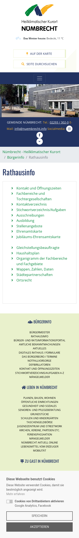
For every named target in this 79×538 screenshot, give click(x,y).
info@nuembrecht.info (31, 129)
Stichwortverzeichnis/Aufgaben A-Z (39, 373)
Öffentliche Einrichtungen (39, 402)
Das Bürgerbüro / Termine (39, 356)
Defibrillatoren (39, 364)
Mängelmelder (39, 377)
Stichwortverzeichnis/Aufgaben (41, 209)
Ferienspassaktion (39, 434)
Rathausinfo (39, 336)
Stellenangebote (29, 226)
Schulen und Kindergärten (39, 418)
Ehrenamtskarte (29, 231)
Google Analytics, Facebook (39, 503)
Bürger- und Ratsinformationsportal (39, 340)
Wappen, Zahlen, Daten (35, 269)
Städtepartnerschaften (34, 274)
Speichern (39, 515)
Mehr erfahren (15, 494)
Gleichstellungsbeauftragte (37, 247)
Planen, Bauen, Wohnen (39, 398)
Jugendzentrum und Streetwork (39, 426)
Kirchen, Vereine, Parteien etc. (39, 430)
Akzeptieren (39, 526)
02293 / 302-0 (59, 122)
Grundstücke (39, 414)
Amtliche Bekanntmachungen (39, 344)
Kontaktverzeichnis (31, 204)
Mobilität (39, 450)
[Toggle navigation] (40, 78)
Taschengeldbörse (40, 422)
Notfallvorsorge (39, 360)
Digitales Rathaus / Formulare (39, 352)
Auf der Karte (39, 54)
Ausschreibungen (30, 215)
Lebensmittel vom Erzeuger (39, 446)
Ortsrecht (24, 280)
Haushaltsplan (27, 253)
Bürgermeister (39, 332)
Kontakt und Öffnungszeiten (38, 188)
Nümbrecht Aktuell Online (39, 442)
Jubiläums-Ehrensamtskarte (38, 237)
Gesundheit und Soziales (39, 406)
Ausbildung (25, 220)
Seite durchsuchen (39, 64)
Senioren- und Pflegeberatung (39, 410)
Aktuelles (39, 348)
